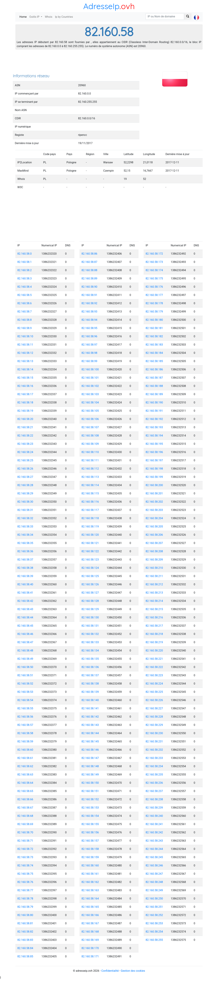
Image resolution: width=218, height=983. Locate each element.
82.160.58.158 (90, 849)
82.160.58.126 (90, 584)
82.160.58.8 (24, 319)
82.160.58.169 (90, 939)
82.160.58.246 (154, 865)
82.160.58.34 (25, 534)
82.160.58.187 (154, 377)
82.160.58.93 (89, 311)
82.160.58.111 (90, 460)
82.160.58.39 (25, 576)
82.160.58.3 (24, 278)
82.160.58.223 (154, 675)
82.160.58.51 (25, 675)
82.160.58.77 (25, 890)
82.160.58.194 (154, 435)
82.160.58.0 (24, 253)
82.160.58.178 (154, 303)
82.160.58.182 (154, 336)
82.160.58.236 (154, 782)
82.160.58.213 (154, 592)
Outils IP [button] (34, 16)
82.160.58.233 (154, 758)
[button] (196, 14)
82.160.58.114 (90, 485)
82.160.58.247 (154, 873)
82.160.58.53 (25, 691)
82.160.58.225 (154, 691)
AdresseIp (101, 6)
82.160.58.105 (90, 410)
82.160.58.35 (25, 543)
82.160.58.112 (90, 468)
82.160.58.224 (154, 683)
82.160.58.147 (90, 758)
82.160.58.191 (154, 410)
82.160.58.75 (25, 873)
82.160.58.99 (89, 361)
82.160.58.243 (154, 840)
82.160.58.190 (154, 402)
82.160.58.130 (90, 617)
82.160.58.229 (154, 725)
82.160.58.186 (154, 369)
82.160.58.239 (154, 807)
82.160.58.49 (25, 658)
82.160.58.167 (90, 923)
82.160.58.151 (90, 791)
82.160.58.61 (25, 758)
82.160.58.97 (89, 344)
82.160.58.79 (25, 906)
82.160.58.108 (90, 435)
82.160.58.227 (154, 708)
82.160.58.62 (25, 766)
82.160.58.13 (25, 361)
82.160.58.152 (90, 799)
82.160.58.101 (90, 377)
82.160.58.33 (25, 526)
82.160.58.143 (90, 725)
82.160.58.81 (25, 923)
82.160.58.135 (90, 658)
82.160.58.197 (154, 460)
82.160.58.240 (154, 815)
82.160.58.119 (90, 526)
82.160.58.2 (24, 270)
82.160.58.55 (25, 708)
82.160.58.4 (24, 286)
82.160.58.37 (25, 559)
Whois (48, 16)
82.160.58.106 (90, 419)
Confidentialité (110, 970)
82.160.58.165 (90, 906)
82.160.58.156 (90, 832)
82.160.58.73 (25, 857)
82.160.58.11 (25, 344)
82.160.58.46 (25, 634)
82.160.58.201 (154, 493)
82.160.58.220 (154, 650)
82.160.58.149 (90, 774)
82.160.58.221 (154, 658)
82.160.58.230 (154, 733)
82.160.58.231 (154, 741)
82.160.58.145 (90, 741)
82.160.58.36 (25, 551)
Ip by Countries (64, 16)
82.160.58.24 (25, 452)
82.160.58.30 (25, 501)
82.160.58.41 (25, 592)
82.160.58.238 (154, 799)
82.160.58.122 (90, 551)
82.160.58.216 (154, 617)
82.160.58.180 (154, 319)
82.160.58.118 (90, 518)
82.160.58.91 (89, 295)
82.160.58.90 (89, 286)
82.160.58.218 (154, 634)
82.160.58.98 (89, 352)
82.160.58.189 (154, 394)
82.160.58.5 (24, 295)
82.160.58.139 (90, 691)
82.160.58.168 (90, 931)
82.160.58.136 (90, 667)
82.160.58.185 (154, 361)
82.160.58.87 (89, 262)
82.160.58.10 (25, 336)
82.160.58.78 (25, 898)
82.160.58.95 (89, 328)
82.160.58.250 (154, 898)
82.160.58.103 (90, 394)
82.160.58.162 (90, 882)
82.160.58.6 (24, 303)
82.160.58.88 (89, 270)
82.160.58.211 (154, 576)
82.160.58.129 (90, 609)
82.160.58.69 (25, 824)
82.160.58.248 (154, 882)
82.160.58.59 (25, 741)
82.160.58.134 (90, 650)
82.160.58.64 (25, 782)
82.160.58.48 (25, 650)
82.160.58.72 (25, 849)
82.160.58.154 (90, 815)
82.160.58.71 (25, 840)
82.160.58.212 (154, 584)
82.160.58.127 (90, 592)
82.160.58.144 (90, 733)
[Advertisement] (109, 62)
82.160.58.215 (154, 609)
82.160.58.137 (90, 675)
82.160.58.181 (154, 328)
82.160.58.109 (90, 443)
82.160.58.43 (25, 609)
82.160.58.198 (154, 468)
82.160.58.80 (25, 915)
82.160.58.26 (25, 468)
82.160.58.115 (90, 493)
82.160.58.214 (154, 601)
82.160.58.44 (25, 617)
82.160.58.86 (89, 253)
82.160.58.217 (154, 625)
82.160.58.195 (154, 443)
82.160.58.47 (25, 642)
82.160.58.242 (154, 832)
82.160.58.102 (90, 386)
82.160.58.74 (25, 865)
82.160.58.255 (154, 939)
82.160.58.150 (90, 782)
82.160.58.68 (25, 815)
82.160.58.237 (154, 791)
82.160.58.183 (154, 344)
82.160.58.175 (154, 278)
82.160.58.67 (25, 807)
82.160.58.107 (90, 427)
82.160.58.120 (90, 534)
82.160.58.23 (25, 443)
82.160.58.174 (154, 270)
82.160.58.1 (24, 262)
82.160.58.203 (154, 510)
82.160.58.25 (25, 460)
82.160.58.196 (154, 452)
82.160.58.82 (25, 931)
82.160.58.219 (154, 642)
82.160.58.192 (154, 419)
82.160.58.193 (154, 427)
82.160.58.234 (154, 766)
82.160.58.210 (154, 567)
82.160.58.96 (89, 336)
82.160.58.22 (25, 435)
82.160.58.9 (24, 328)
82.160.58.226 (154, 700)
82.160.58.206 (154, 534)
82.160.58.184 (154, 352)
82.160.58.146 (90, 749)
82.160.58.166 (90, 915)
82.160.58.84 (25, 948)
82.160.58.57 (25, 725)
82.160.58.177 (154, 295)
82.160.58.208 (154, 551)
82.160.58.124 (90, 567)
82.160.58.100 (90, 369)
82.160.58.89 (89, 278)
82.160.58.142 (90, 716)
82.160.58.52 (25, 683)
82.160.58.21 (25, 427)
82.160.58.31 (25, 510)
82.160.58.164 (90, 898)
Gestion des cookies (133, 970)
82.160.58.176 (154, 286)
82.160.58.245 (154, 857)
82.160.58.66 (25, 799)
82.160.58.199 (154, 477)
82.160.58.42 (25, 601)
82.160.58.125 (90, 576)
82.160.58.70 (25, 832)
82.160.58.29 (25, 493)
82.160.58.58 (25, 733)
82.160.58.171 (90, 956)
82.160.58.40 (25, 584)
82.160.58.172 (154, 253)
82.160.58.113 (90, 477)
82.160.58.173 (154, 262)
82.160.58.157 (90, 840)
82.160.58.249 (154, 890)
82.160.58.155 (90, 824)
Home (23, 16)
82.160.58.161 (90, 873)
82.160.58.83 (25, 939)
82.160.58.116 (90, 501)
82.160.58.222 (154, 667)
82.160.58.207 (154, 543)
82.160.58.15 (25, 377)
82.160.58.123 (90, 559)
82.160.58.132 (90, 634)
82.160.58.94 (89, 319)
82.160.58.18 (25, 402)
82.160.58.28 (25, 485)
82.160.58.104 (90, 402)
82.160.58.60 (25, 749)
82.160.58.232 (154, 749)
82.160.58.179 (154, 311)
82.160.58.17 (25, 394)
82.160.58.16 (25, 386)
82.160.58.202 (154, 501)
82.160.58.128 (90, 601)
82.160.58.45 (25, 625)
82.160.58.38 (25, 567)
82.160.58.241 (154, 824)
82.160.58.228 (154, 716)
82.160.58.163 (90, 890)
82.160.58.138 (90, 683)
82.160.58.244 (154, 849)
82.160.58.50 (25, 667)
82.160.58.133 (90, 642)
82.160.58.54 (25, 700)
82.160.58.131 (90, 625)
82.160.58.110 (90, 452)
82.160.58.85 (25, 956)
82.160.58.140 (90, 700)
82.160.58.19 (25, 410)
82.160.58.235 (154, 774)
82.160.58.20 (25, 419)
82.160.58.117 (90, 510)
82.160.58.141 (90, 708)
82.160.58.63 (25, 774)
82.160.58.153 (90, 807)
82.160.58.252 (154, 915)
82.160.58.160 (90, 865)
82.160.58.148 (90, 766)
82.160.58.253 (154, 923)
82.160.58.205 (154, 526)
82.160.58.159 (90, 857)
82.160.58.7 (24, 311)
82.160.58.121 (90, 543)
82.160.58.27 (25, 477)
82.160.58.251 (154, 906)
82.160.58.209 (154, 559)
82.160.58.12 (25, 352)
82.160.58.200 (154, 485)
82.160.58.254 (154, 931)
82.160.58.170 (90, 948)
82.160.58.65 (25, 791)
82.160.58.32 (25, 518)
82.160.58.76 (25, 882)
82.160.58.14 (25, 369)
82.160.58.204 (154, 518)
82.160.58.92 (89, 303)
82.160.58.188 (154, 386)
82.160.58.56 (25, 716)
